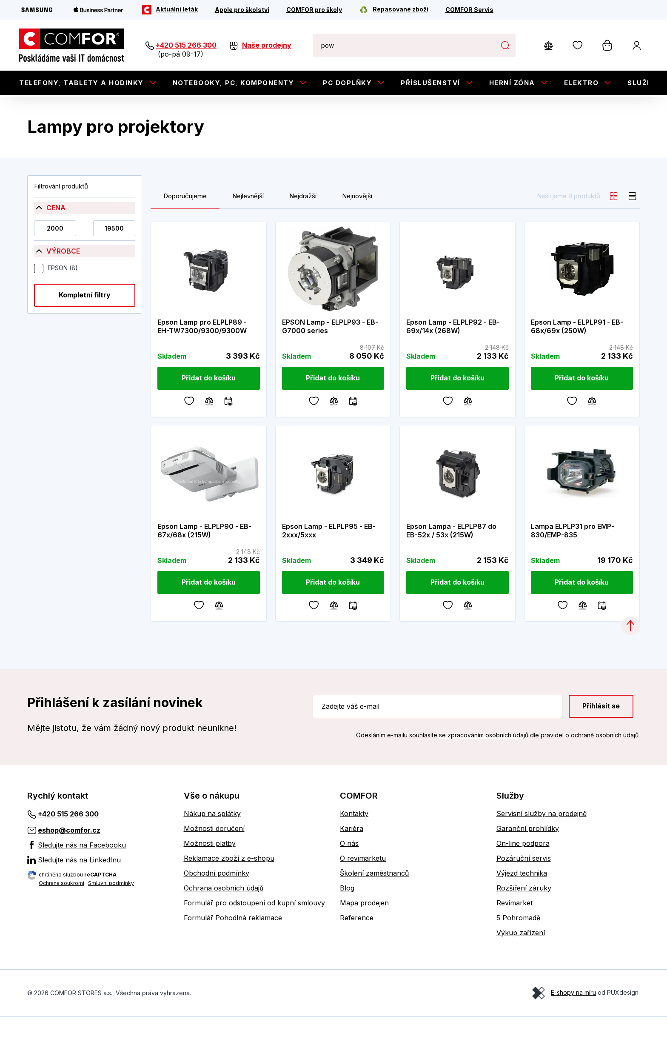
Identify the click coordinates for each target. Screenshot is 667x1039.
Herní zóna (512, 83)
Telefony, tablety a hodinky (81, 83)
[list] (632, 218)
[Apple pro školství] (242, 10)
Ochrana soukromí (61, 905)
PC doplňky (347, 83)
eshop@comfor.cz (69, 852)
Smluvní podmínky (111, 905)
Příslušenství (430, 83)
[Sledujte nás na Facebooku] (99, 866)
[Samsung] (36, 9)
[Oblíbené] (189, 422)
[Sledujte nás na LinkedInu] (99, 881)
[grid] (614, 218)
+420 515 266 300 (186, 45)
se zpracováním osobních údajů (483, 756)
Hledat (504, 45)
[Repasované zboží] (393, 9)
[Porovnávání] (209, 422)
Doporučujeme (185, 218)
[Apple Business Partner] (98, 9)
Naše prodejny (266, 45)
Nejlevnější (248, 218)
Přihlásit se (601, 728)
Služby (642, 83)
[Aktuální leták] (170, 9)
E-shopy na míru (573, 1014)
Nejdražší (302, 218)
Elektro (581, 83)
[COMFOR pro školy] (314, 10)
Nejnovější (357, 218)
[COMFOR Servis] (469, 10)
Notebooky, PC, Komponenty (233, 83)
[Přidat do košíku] (208, 399)
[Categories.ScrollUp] (630, 647)
